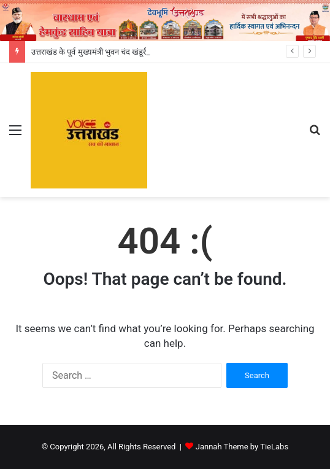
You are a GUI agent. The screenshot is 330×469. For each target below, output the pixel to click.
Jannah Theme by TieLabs (242, 446)
